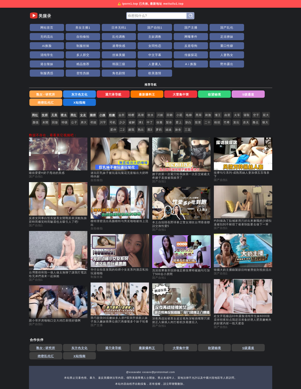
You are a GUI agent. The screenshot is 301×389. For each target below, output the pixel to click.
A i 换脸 (69, 55)
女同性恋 (204, 36)
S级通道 (187, 76)
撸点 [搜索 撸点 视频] (256, 96)
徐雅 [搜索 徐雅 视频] (159, 96)
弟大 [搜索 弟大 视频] (84, 96)
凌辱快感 (177, 36)
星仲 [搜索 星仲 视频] (113, 103)
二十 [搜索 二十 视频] (208, 96)
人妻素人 (42, 55)
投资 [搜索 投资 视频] (198, 96)
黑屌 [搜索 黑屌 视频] (199, 88)
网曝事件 (69, 36)
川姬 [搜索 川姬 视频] (160, 88)
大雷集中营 (138, 76)
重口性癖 (259, 36)
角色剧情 (177, 55)
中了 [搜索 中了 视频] (150, 96)
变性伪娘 (150, 55)
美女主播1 (69, 27)
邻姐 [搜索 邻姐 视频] (93, 96)
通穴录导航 (89, 76)
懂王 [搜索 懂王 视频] (218, 88)
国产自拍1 (123, 27)
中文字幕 (123, 45)
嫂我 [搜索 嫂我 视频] (131, 103)
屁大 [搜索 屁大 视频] (266, 88)
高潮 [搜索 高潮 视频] (141, 88)
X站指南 (235, 76)
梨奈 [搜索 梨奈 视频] (169, 96)
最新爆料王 (114, 76)
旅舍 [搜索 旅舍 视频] (178, 103)
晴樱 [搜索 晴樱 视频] (131, 88)
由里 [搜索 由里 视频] (227, 88)
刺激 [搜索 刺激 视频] (208, 88)
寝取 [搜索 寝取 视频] (247, 88)
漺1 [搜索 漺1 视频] (140, 96)
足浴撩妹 (96, 36)
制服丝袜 (150, 36)
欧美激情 (204, 55)
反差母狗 (231, 36)
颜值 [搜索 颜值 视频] (36, 96)
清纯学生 (42, 45)
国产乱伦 (177, 27)
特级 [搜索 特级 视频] (65, 96)
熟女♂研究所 (41, 76)
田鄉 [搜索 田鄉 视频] (170, 88)
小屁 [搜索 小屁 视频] (179, 88)
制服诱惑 (123, 55)
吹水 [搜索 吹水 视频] (151, 88)
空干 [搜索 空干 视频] (256, 88)
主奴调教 (42, 36)
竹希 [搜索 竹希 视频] (227, 96)
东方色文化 (65, 76)
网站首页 (42, 27)
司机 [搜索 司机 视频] (113, 96)
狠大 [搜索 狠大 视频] (265, 96)
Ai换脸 (123, 36)
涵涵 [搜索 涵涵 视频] (168, 103)
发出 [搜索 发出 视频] (236, 96)
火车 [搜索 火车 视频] (237, 88)
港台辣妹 (204, 45)
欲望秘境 (163, 76)
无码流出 (204, 27)
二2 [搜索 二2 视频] (122, 103)
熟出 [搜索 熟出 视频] (141, 103)
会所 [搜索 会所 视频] (122, 88)
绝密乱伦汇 (211, 76)
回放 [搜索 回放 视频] (55, 96)
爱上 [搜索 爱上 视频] (179, 96)
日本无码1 (96, 27)
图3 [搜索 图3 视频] (150, 103)
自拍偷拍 (231, 27)
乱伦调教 (259, 27)
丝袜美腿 (96, 45)
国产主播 (150, 27)
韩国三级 (259, 45)
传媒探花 (150, 45)
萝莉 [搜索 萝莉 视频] (159, 103)
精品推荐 (231, 45)
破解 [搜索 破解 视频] (132, 96)
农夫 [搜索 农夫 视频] (246, 96)
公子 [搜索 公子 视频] (74, 96)
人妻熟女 (177, 45)
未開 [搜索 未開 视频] (45, 96)
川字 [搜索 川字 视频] (103, 96)
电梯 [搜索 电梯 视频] (189, 88)
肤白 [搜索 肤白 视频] (188, 96)
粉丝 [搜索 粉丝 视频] (217, 96)
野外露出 (96, 55)
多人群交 (69, 45)
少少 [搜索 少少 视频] (122, 96)
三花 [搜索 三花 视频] (188, 103)
